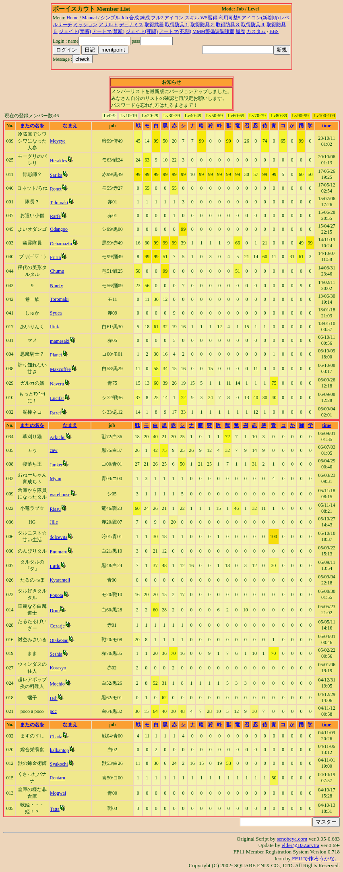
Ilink (54, 326)
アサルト (108, 24)
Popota (56, 595)
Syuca (56, 313)
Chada (56, 736)
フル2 (157, 18)
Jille (54, 522)
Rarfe (55, 216)
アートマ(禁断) (108, 31)
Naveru (57, 384)
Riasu (55, 509)
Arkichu (57, 437)
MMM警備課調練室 (213, 31)
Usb (53, 698)
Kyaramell (60, 580)
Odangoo (59, 229)
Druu (55, 610)
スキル (192, 18)
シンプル (110, 18)
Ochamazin (61, 243)
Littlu (55, 566)
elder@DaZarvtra (301, 845)
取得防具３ (228, 24)
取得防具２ (202, 24)
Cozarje (57, 626)
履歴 (240, 31)
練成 (145, 18)
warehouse (60, 494)
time (326, 125)
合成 (134, 18)
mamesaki (60, 341)
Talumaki (59, 202)
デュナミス (131, 24)
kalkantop (59, 750)
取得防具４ (253, 24)
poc (53, 711)
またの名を (32, 125)
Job (124, 18)
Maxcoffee (60, 369)
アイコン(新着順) (260, 18)
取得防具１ (177, 24)
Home (72, 18)
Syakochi (59, 764)
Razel (55, 413)
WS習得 (208, 18)
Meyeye (58, 141)
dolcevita (58, 537)
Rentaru (57, 778)
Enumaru (58, 552)
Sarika (56, 175)
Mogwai (58, 793)
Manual (89, 18)
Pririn (55, 257)
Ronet (56, 189)
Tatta (55, 809)
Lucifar (57, 398)
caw (53, 450)
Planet (56, 355)
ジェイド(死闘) (142, 31)
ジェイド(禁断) (75, 31)
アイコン (174, 18)
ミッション (85, 24)
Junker (56, 465)
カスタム (256, 31)
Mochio (57, 684)
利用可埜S (230, 18)
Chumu (57, 271)
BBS (274, 31)
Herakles (58, 161)
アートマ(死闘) (175, 31)
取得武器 (154, 24)
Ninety (56, 285)
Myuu (55, 478)
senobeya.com (292, 839)
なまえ (70, 125)
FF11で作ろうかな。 (316, 858)
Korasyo (58, 668)
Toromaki (59, 299)
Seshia (56, 654)
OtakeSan (59, 640)
